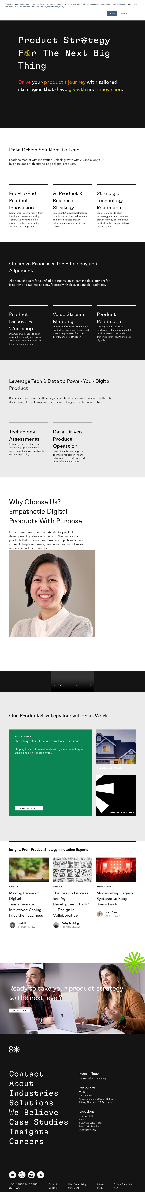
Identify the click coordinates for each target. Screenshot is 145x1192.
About (21, 1084)
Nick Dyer (111, 912)
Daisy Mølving (70, 923)
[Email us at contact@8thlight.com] (40, 1174)
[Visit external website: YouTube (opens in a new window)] (31, 1174)
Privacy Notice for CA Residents (95, 1102)
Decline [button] (124, 13)
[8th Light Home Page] (14, 1049)
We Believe (34, 1113)
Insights (29, 1132)
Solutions (31, 1103)
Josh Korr (23, 923)
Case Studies (39, 1122)
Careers (26, 1141)
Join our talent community (92, 1078)
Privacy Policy (101, 1186)
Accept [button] (112, 13)
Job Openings (86, 1096)
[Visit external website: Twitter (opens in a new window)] (21, 1174)
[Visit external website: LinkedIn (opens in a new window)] (12, 1174)
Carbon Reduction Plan (123, 1186)
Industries (34, 1093)
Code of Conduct (52, 1186)
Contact (26, 1074)
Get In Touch (20, 1011)
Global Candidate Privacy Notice (96, 1099)
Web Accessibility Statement (77, 1186)
